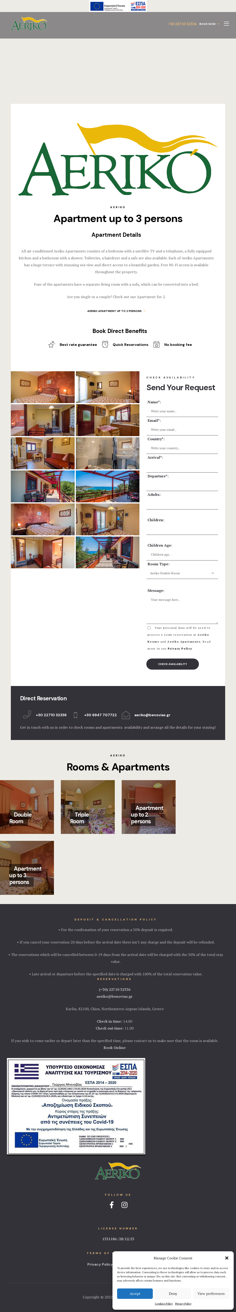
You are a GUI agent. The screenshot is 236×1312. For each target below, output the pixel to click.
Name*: (154, 401)
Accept (135, 1293)
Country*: (156, 438)
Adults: (154, 494)
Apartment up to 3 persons (25, 875)
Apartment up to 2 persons (147, 814)
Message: (156, 590)
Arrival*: (155, 457)
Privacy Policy (183, 1303)
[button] (226, 1258)
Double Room (20, 818)
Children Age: (160, 545)
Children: (156, 519)
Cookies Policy (164, 1303)
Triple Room (79, 818)
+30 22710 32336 (182, 23)
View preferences (211, 1293)
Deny (173, 1293)
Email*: (154, 420)
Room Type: (158, 563)
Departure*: (158, 476)
